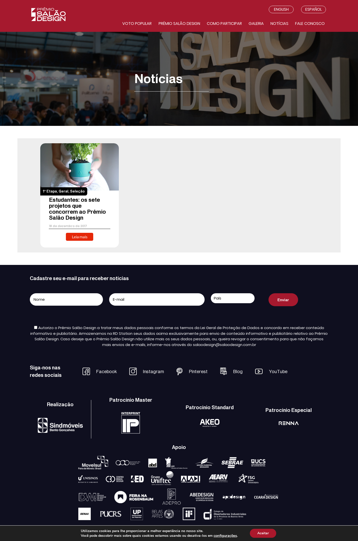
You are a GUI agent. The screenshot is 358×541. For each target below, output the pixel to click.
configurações (225, 535)
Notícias (279, 23)
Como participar (224, 23)
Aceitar (263, 533)
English (281, 9)
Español (313, 9)
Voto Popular (137, 23)
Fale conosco (310, 23)
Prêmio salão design (179, 23)
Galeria (256, 23)
